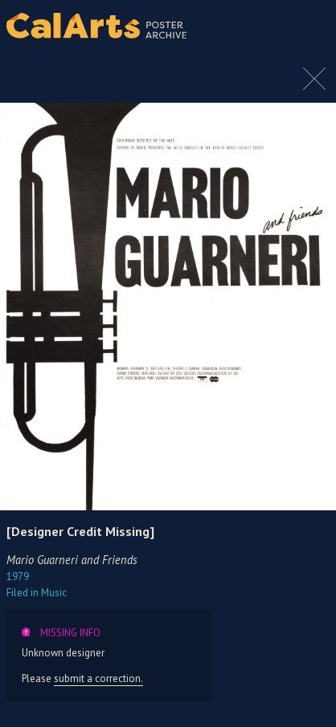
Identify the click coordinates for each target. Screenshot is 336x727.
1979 (17, 576)
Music (36, 592)
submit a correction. (98, 678)
